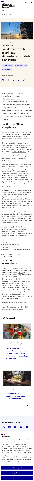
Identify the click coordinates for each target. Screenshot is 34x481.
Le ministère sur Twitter (3, 427)
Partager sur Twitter (8, 80)
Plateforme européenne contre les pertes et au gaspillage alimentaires (13, 229)
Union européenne (7, 69)
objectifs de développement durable (15, 269)
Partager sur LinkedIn (13, 80)
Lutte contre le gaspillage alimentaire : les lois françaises (16, 396)
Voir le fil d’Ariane (6, 14)
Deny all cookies (17, 473)
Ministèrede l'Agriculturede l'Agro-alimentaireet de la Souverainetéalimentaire (8, 5)
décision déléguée (18, 152)
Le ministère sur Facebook (15, 427)
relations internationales (21, 65)
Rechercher (26, 2)
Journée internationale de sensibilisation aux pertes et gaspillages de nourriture (16, 305)
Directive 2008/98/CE (10, 132)
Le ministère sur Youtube (27, 427)
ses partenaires (13, 440)
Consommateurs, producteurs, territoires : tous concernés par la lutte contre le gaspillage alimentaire (17, 353)
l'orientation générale (8, 214)
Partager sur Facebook (3, 80)
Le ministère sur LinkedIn (9, 427)
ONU (19, 272)
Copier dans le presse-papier (23, 80)
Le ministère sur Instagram (21, 427)
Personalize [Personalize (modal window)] (17, 478)
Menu (31, 2)
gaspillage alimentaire (7, 65)
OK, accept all (17, 468)
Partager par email (18, 80)
